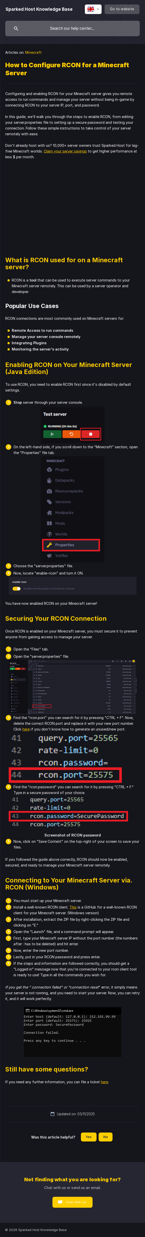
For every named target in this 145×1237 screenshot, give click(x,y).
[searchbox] (72, 28)
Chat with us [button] (76, 1202)
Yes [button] (89, 1137)
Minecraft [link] (33, 52)
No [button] (105, 1137)
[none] (39, 9)
